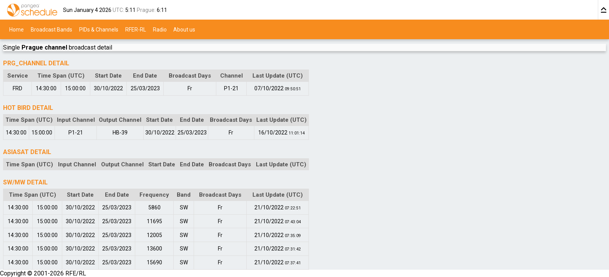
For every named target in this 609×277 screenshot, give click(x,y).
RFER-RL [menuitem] (135, 29)
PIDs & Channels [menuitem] (98, 29)
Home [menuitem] (16, 29)
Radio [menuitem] (160, 29)
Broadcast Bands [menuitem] (51, 29)
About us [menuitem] (184, 29)
